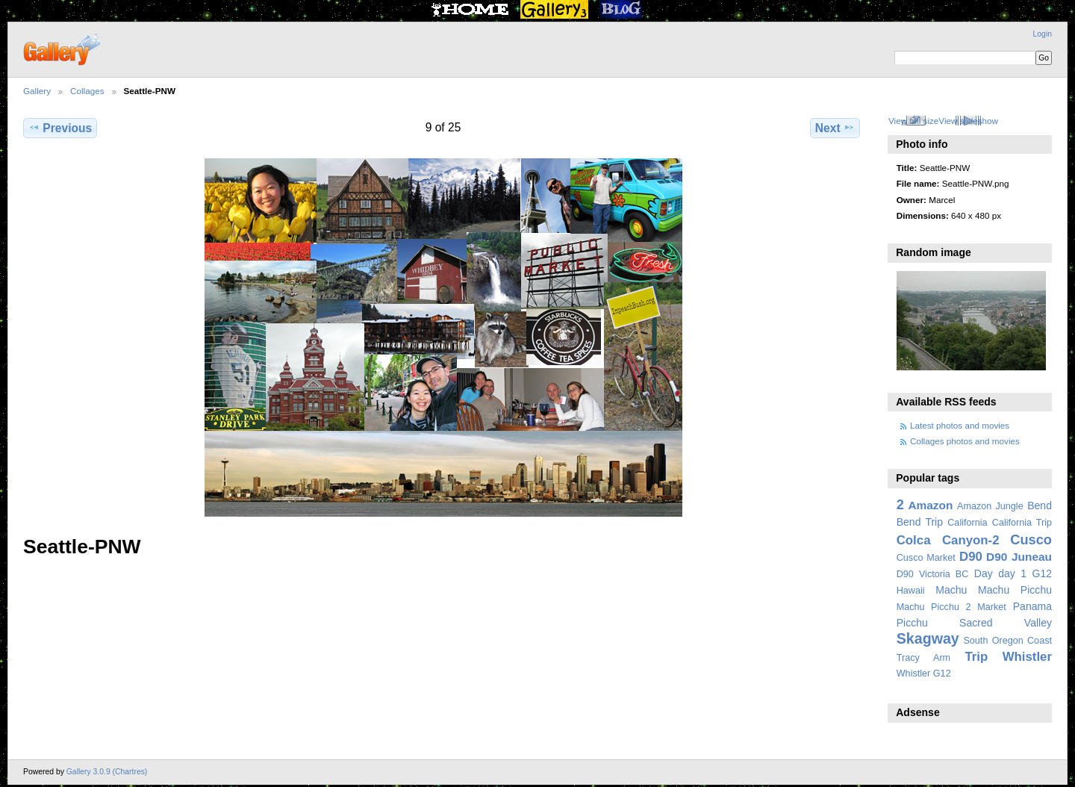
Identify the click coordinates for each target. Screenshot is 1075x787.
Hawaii (911, 590)
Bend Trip (920, 522)
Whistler (1027, 657)
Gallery (37, 91)
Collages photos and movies (965, 441)
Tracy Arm (923, 658)
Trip (976, 657)
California (967, 522)
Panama (1032, 606)
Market (991, 607)
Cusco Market (926, 558)
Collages (87, 91)
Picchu (912, 623)
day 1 (1012, 573)
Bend (1039, 505)
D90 (970, 557)
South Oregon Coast (1007, 640)
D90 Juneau (1019, 556)
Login (1042, 34)
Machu (951, 590)
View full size (913, 120)
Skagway (928, 638)
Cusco (1031, 539)
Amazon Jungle (990, 506)
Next (835, 127)
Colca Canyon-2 (948, 540)
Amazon (930, 505)
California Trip (1022, 522)
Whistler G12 (924, 673)
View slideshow (968, 120)
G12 (1042, 573)
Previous (60, 127)
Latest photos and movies (959, 425)
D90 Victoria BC (933, 574)
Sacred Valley (1005, 623)
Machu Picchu (1015, 590)
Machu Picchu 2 (934, 607)
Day (983, 573)
